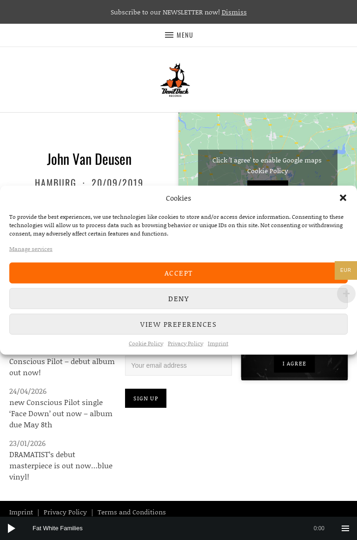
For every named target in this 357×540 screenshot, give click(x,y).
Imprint (218, 343)
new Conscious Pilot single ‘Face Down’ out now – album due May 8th (60, 413)
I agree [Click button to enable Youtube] (294, 363)
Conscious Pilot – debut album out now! (62, 367)
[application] (178, 528)
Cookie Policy (146, 343)
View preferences (178, 324)
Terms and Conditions (132, 512)
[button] (343, 197)
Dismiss (234, 12)
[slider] (183, 528)
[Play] (11, 528)
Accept (179, 273)
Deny (178, 298)
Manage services (31, 248)
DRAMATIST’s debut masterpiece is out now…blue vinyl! (60, 465)
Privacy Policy (185, 343)
